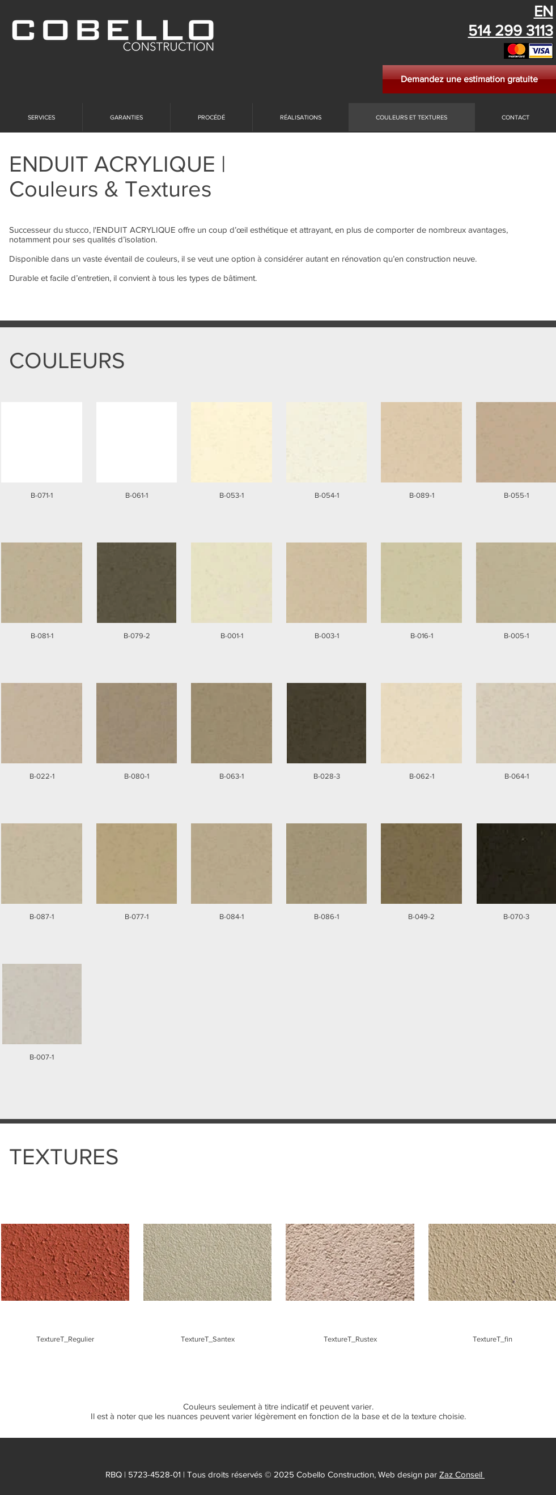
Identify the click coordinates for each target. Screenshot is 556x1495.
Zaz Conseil (462, 1474)
